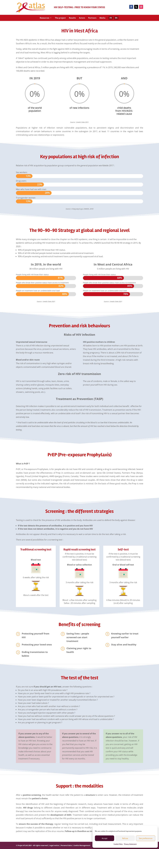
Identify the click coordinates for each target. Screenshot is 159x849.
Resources (44, 18)
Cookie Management (82, 845)
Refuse (125, 838)
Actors (82, 18)
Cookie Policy (118, 844)
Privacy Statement (130, 844)
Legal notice (54, 845)
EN (116, 18)
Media (102, 18)
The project (60, 18)
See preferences (145, 838)
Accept (104, 838)
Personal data (66, 845)
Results (72, 18)
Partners (92, 18)
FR (111, 18)
